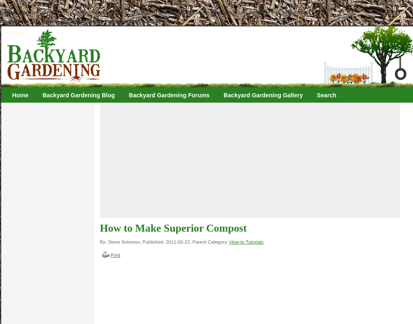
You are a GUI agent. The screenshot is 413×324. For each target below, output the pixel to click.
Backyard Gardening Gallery (263, 95)
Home (20, 95)
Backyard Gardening (16, 32)
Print (116, 255)
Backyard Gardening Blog (78, 95)
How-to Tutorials (246, 241)
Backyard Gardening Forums (169, 95)
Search (326, 95)
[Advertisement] (208, 160)
